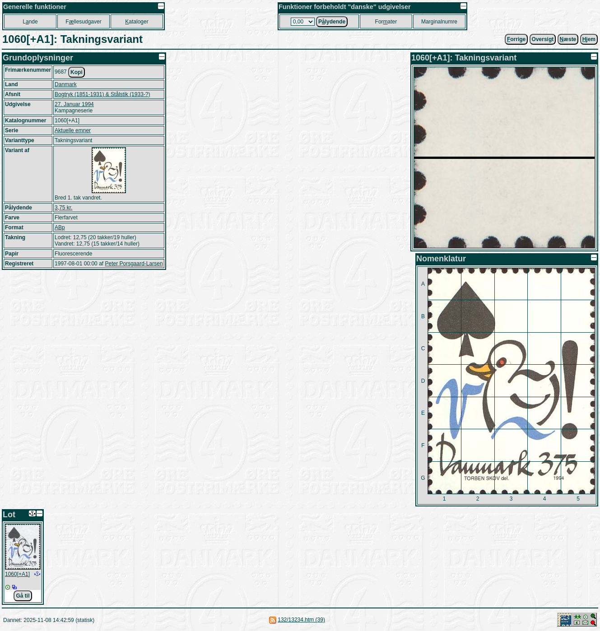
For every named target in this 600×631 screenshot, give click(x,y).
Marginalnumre (439, 22)
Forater (386, 22)
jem (588, 39)
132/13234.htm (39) (301, 620)
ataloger (136, 22)
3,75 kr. (63, 207)
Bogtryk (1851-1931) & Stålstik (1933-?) (102, 94)
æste (568, 39)
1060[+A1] (17, 574)
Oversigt (543, 39)
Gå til (22, 596)
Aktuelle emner (73, 130)
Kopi (76, 72)
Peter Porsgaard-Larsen (134, 263)
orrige (516, 39)
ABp (60, 227)
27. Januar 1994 (74, 104)
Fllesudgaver (83, 22)
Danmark (66, 84)
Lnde (30, 22)
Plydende (331, 22)
